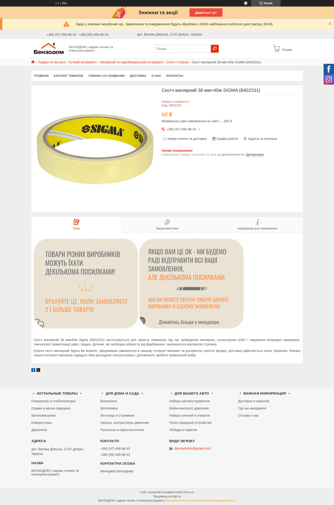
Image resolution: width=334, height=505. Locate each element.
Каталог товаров (68, 75)
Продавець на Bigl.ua (167, 496)
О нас (156, 75)
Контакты (174, 75)
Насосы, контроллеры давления (124, 423)
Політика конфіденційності (219, 500)
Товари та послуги (51, 62)
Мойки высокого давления (189, 408)
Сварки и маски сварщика (50, 408)
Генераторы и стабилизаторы (53, 401)
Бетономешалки (43, 415)
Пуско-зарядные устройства (190, 423)
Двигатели (39, 430)
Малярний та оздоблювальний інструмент (131, 62)
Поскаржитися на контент (182, 500)
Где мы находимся (252, 408)
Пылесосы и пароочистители (122, 430)
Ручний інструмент (83, 62)
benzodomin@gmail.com (193, 448)
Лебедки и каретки (183, 430)
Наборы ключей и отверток (189, 415)
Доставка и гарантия (253, 401)
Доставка (138, 75)
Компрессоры (41, 423)
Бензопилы (108, 401)
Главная (41, 75)
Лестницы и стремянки (117, 415)
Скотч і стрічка (177, 62)
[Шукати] (215, 49)
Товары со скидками (106, 75)
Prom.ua (188, 492)
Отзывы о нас (248, 415)
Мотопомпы (109, 408)
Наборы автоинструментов (189, 401)
